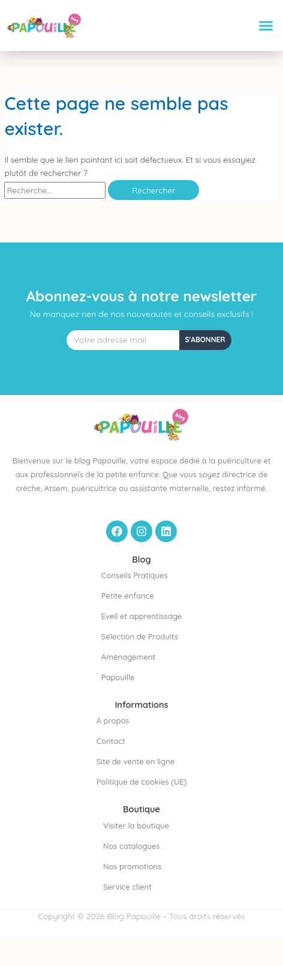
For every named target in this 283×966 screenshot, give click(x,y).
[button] (266, 25)
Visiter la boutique (136, 825)
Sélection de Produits (139, 636)
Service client (127, 887)
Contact (111, 741)
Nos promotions (132, 866)
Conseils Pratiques (134, 575)
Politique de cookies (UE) (142, 781)
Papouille (118, 677)
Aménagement (128, 657)
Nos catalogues (131, 846)
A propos (113, 720)
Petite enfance (127, 595)
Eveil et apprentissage (141, 616)
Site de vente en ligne (136, 761)
